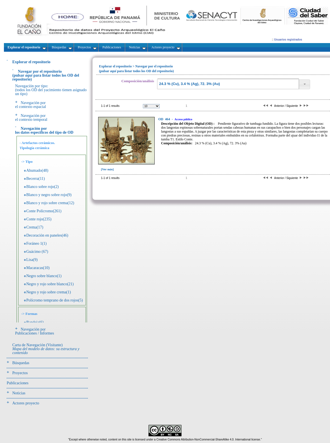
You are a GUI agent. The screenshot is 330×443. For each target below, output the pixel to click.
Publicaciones (18, 383)
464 (164, 119)
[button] (304, 84)
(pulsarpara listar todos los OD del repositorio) (45, 75)
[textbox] (228, 84)
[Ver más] (107, 169)
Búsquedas (20, 363)
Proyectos (20, 373)
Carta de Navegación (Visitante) (45, 349)
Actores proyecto (25, 403)
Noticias (18, 393)
